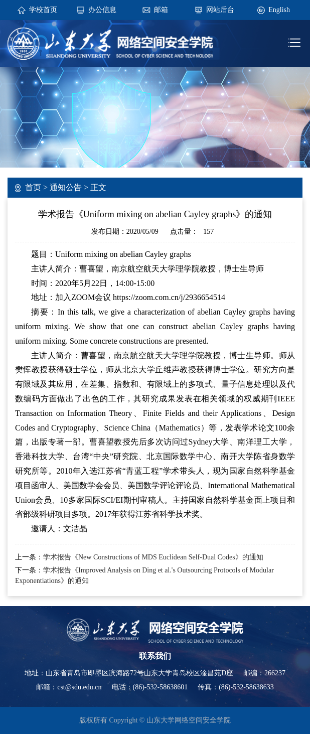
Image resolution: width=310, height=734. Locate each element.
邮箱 (161, 10)
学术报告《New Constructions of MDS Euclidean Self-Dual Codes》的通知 (153, 557)
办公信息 (102, 10)
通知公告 (66, 187)
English (279, 10)
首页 (33, 187)
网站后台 (220, 10)
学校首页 (43, 10)
